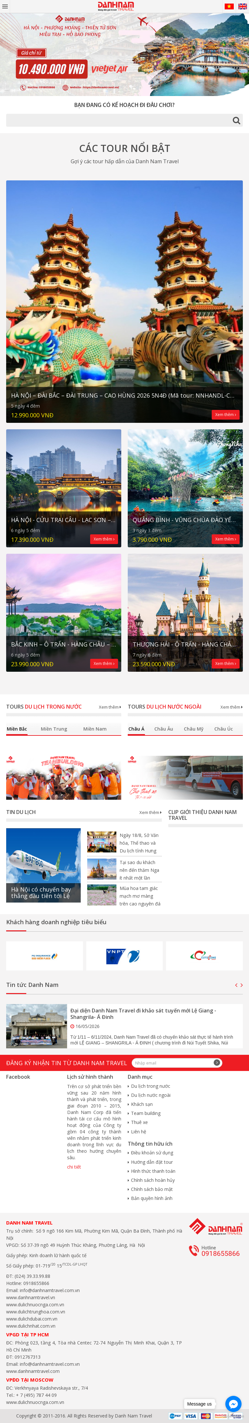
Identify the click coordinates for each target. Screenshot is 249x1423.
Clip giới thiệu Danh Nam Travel (202, 814)
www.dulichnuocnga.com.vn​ (35, 1304)
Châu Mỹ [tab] (194, 729)
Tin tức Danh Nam (32, 985)
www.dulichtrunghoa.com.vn (35, 1312)
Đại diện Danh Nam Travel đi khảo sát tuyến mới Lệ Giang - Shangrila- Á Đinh (143, 1014)
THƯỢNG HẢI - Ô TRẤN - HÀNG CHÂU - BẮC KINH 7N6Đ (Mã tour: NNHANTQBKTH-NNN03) (185, 644)
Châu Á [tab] (136, 729)
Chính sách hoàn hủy (153, 1180)
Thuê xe (139, 1122)
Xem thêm (225, 414)
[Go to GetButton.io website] (233, 1416)
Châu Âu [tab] (163, 729)
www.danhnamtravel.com (33, 1371)
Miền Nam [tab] (95, 729)
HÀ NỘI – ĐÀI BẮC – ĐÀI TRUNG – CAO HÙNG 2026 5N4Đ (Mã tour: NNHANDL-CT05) (124, 395)
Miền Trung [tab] (54, 729)
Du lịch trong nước (150, 1086)
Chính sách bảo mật (152, 1189)
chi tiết (74, 1167)
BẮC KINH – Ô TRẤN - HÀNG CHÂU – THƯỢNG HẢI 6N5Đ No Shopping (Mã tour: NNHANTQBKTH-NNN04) (63, 644)
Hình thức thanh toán (153, 1171)
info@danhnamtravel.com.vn (49, 1290)
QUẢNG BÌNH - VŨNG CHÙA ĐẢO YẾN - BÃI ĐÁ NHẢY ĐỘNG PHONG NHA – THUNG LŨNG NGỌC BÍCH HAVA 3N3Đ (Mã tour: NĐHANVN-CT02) (185, 520)
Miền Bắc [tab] (17, 729)
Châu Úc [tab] (223, 729)
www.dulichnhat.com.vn (30, 1326)
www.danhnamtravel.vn (30, 1297)
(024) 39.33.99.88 (32, 1276)
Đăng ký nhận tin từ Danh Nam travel (66, 1063)
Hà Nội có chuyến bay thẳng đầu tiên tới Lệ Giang (41, 895)
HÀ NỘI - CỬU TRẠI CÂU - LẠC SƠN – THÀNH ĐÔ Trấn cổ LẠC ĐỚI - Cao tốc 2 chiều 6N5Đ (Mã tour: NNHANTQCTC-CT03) (63, 520)
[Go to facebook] (233, 1404)
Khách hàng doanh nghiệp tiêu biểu (56, 922)
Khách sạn (142, 1104)
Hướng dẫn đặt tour (152, 1162)
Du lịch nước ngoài (151, 1095)
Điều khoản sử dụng (152, 1153)
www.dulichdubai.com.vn (31, 1319)
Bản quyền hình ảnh (151, 1198)
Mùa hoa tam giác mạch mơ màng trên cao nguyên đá (140, 896)
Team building (145, 1113)
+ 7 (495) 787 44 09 (36, 1395)
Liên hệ (138, 1132)
